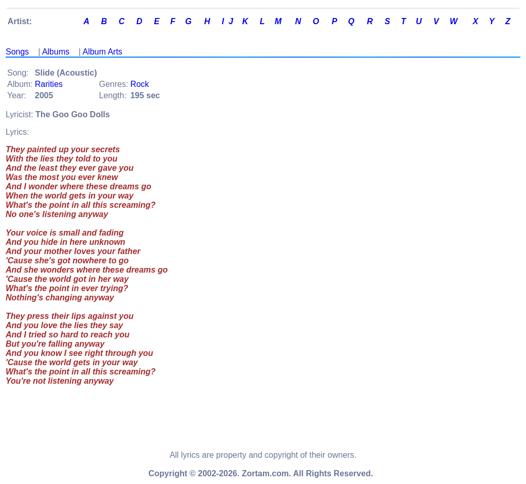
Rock (139, 84)
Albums (55, 51)
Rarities (49, 84)
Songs (17, 51)
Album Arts (102, 51)
